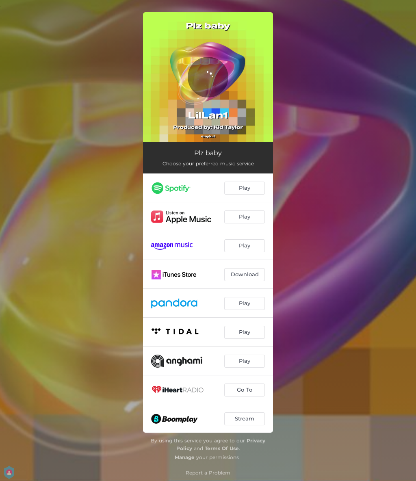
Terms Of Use (222, 448)
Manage (185, 457)
